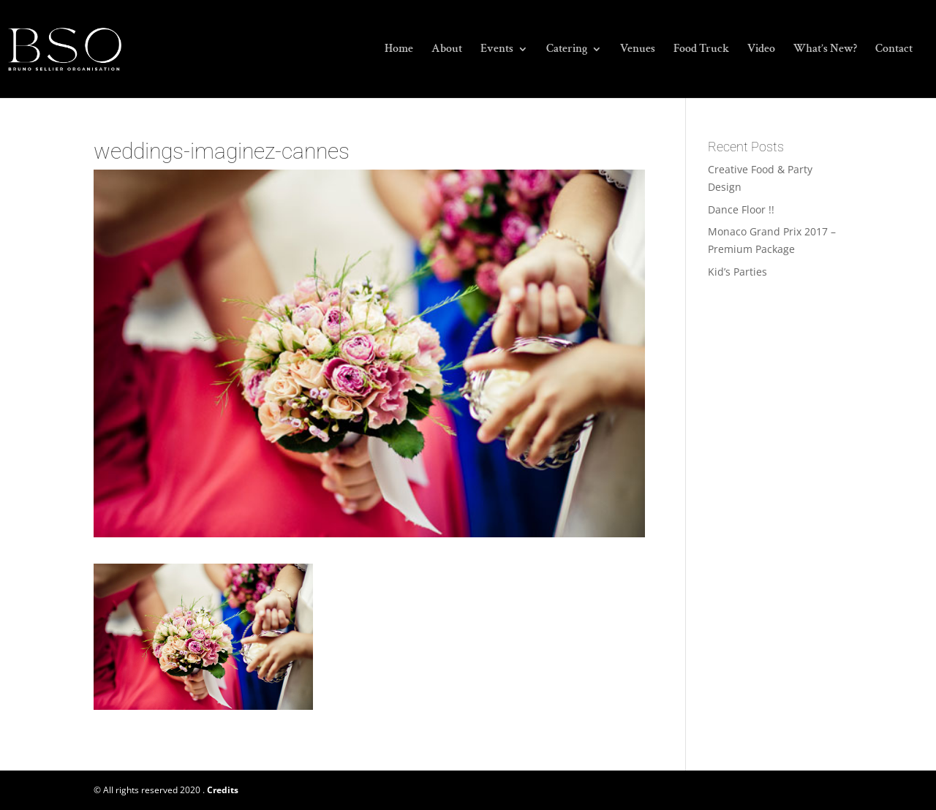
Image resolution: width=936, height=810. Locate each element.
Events (496, 50)
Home (399, 50)
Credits (222, 790)
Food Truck (701, 50)
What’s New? (825, 50)
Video (761, 50)
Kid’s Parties (737, 272)
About (446, 50)
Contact (894, 50)
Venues (637, 50)
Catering (566, 50)
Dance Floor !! (741, 209)
